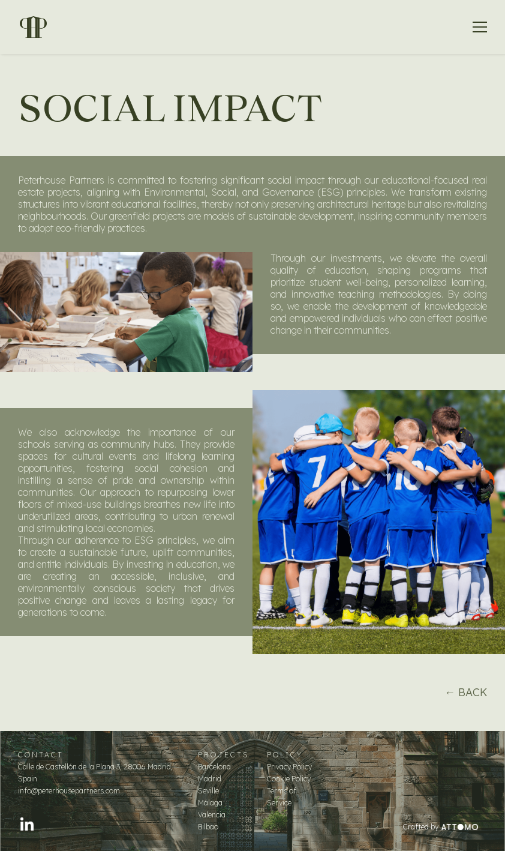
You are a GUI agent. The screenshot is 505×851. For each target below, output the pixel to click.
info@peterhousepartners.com (69, 790)
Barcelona (214, 766)
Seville (208, 790)
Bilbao (208, 826)
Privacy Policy (289, 766)
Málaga (210, 802)
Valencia (212, 814)
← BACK (465, 692)
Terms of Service (281, 796)
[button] (480, 27)
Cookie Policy (289, 778)
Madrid (209, 778)
